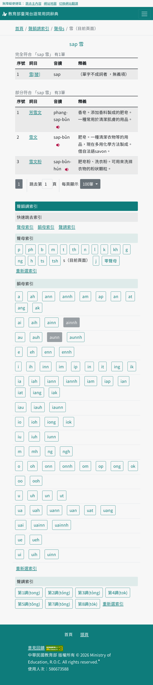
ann (48, 296)
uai (21, 525)
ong (117, 466)
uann (55, 510)
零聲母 (110, 261)
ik (131, 366)
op (100, 466)
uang (108, 510)
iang (37, 392)
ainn (51, 322)
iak (54, 392)
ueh (35, 540)
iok (69, 422)
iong (51, 422)
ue (20, 540)
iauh (38, 407)
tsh (55, 261)
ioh (34, 422)
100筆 (88, 184)
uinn (51, 554)
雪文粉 (35, 161)
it (102, 366)
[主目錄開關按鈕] (144, 14)
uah (36, 510)
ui (19, 554)
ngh (66, 451)
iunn (51, 436)
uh (32, 495)
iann (51, 381)
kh (115, 249)
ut (62, 495)
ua (20, 510)
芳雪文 (35, 112)
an (115, 296)
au (20, 337)
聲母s (59, 28)
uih (34, 554)
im (61, 366)
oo (20, 481)
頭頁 (84, 634)
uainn (39, 525)
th (74, 249)
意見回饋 (36, 648)
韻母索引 (46, 227)
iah (34, 381)
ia (19, 381)
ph (30, 249)
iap (107, 381)
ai (19, 322)
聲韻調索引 (38, 28)
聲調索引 (67, 227)
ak (37, 308)
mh (34, 451)
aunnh (76, 337)
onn (48, 466)
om (85, 466)
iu (19, 436)
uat (90, 510)
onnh (67, 466)
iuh (34, 436)
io (19, 422)
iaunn (57, 407)
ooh (36, 481)
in (89, 366)
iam (90, 381)
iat (20, 392)
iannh (71, 381)
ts (42, 261)
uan (73, 510)
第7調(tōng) (59, 604)
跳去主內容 (33, 3)
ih (30, 366)
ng (20, 261)
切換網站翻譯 (68, 3)
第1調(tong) (29, 592)
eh (32, 352)
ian (124, 381)
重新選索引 (26, 271)
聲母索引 (25, 227)
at (130, 296)
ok (133, 466)
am (85, 296)
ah (32, 296)
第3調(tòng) (89, 592)
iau (21, 407)
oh (32, 466)
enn (48, 352)
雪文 (33, 137)
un (47, 495)
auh (36, 337)
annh (67, 296)
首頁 (19, 28)
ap (100, 296)
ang (21, 308)
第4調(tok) (118, 592)
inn (45, 366)
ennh (67, 352)
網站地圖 (50, 3)
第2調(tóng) (59, 592)
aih (34, 322)
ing (117, 366)
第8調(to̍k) (87, 604)
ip (75, 366)
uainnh (61, 525)
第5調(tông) (29, 604)
